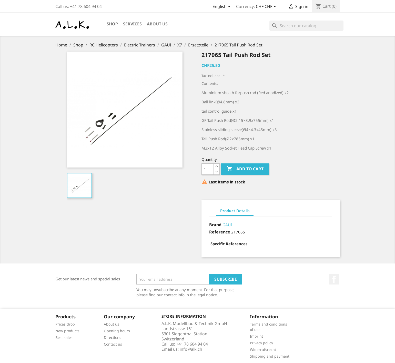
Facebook (334, 279)
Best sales (64, 337)
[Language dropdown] (222, 7)
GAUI (227, 224)
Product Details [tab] (235, 210)
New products (67, 330)
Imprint (256, 336)
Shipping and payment (269, 356)
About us (157, 24)
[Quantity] (207, 169)
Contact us (113, 344)
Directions (112, 337)
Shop (112, 24)
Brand (215, 224)
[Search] (306, 26)
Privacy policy (261, 342)
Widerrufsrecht (263, 349)
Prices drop (65, 324)
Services (132, 24)
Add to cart (245, 169)
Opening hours (117, 330)
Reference (219, 231)
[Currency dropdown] (267, 7)
